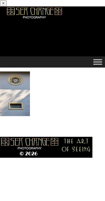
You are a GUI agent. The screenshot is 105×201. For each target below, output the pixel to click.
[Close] (3, 3)
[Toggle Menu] (97, 61)
